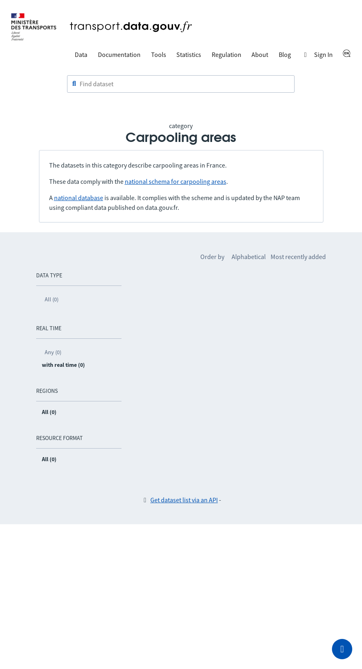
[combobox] (181, 84)
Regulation (226, 54)
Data (81, 54)
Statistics (188, 54)
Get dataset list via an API (184, 500)
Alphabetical (249, 257)
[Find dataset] (181, 84)
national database (78, 198)
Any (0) (53, 352)
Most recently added (298, 257)
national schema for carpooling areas (175, 181)
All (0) (52, 299)
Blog (285, 54)
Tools (158, 54)
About (259, 54)
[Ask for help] (342, 649)
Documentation (119, 54)
